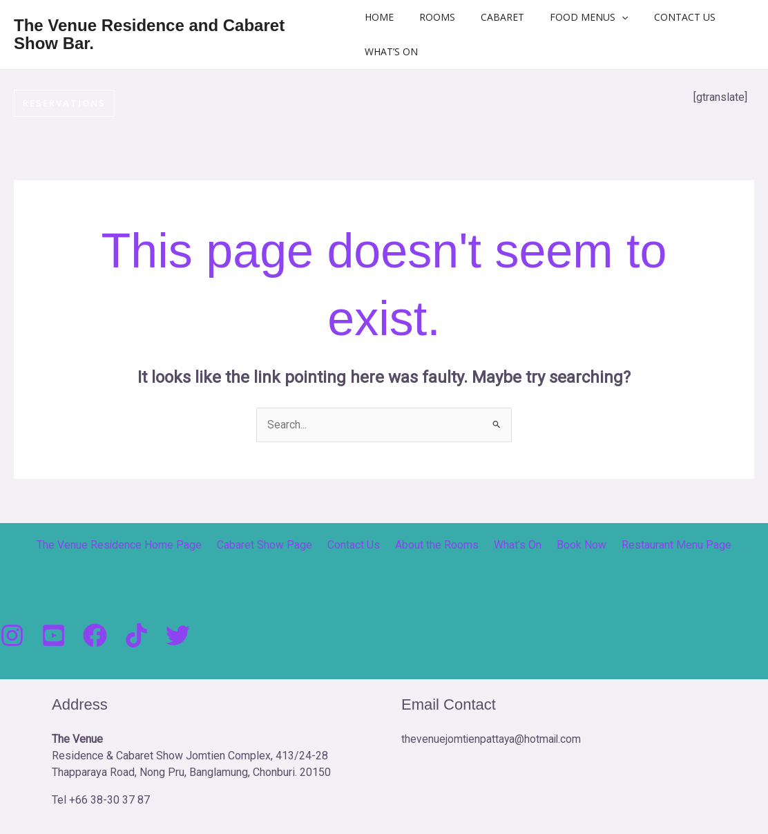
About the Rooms (437, 545)
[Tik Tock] (136, 636)
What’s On (403, 51)
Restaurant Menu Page (665, 545)
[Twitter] (178, 636)
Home (391, 16)
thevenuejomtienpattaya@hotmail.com (492, 739)
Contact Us (671, 16)
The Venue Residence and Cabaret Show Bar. (149, 34)
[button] (615, 17)
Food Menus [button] (583, 17)
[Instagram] (12, 636)
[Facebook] (95, 636)
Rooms (443, 16)
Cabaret (502, 16)
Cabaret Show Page (273, 545)
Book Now (574, 545)
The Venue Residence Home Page (132, 545)
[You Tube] (53, 636)
